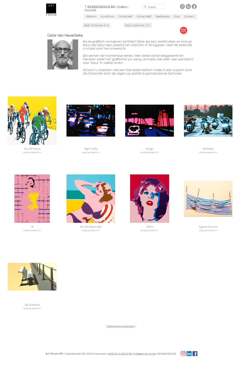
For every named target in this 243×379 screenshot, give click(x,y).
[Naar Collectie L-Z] (138, 25)
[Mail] (183, 30)
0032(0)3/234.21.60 (101, 6)
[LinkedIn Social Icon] (189, 353)
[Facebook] (194, 6)
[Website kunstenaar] (121, 326)
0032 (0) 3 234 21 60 (120, 353)
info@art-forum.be (145, 353)
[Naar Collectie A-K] (97, 25)
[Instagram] (182, 6)
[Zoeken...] (153, 7)
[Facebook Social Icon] (194, 353)
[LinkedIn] (188, 6)
